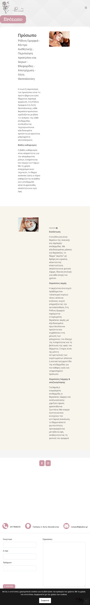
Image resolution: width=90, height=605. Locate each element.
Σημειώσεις (47, 539)
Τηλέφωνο (7, 562)
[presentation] (21, 578)
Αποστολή (9, 586)
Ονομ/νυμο (7, 539)
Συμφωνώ (45, 600)
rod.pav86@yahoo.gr (79, 527)
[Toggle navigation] (85, 7)
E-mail (5, 551)
